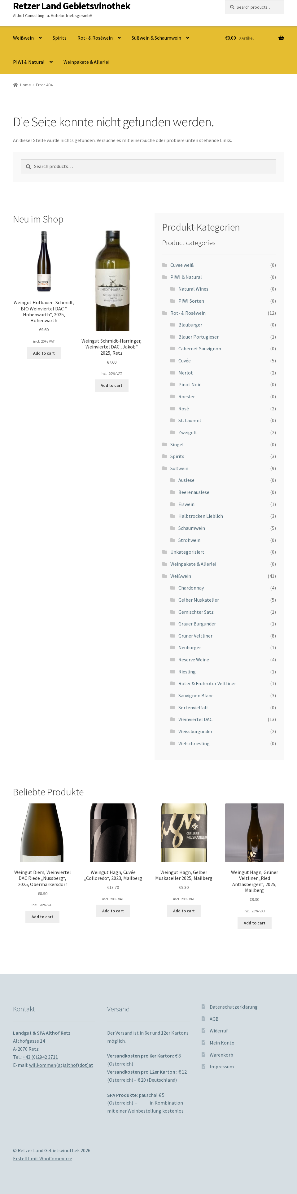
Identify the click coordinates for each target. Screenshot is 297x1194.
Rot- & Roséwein (95, 38)
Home (25, 85)
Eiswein (186, 504)
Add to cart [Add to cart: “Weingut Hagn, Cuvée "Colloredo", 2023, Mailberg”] (113, 911)
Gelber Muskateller (198, 600)
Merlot (185, 373)
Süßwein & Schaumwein (156, 38)
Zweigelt (187, 432)
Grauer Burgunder (197, 624)
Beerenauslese (193, 492)
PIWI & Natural (29, 62)
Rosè (183, 408)
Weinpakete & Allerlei (86, 62)
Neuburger (189, 647)
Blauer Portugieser (198, 337)
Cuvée (184, 360)
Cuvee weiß (182, 265)
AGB (214, 1019)
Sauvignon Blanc (195, 695)
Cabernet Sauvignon (199, 348)
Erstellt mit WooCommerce (42, 1158)
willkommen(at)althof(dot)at (61, 1065)
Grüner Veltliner (195, 636)
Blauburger (190, 325)
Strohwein (189, 540)
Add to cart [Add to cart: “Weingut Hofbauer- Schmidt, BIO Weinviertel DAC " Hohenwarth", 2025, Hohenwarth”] (44, 353)
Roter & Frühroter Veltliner (207, 683)
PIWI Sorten (191, 301)
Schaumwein (191, 528)
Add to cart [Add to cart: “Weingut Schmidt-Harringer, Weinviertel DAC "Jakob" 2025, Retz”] (111, 385)
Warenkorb (221, 1055)
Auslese (186, 480)
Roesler (186, 396)
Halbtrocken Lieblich (200, 516)
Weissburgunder (195, 731)
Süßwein (179, 468)
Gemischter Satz (196, 612)
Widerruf (219, 1030)
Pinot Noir (189, 384)
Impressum (222, 1066)
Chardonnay (191, 588)
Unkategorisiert (187, 552)
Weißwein (23, 38)
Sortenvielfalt (193, 707)
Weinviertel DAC (195, 719)
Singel (177, 444)
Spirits (60, 38)
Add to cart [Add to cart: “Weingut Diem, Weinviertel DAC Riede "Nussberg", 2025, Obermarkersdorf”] (42, 916)
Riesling (187, 671)
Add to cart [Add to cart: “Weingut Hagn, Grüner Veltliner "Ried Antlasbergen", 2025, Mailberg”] (254, 923)
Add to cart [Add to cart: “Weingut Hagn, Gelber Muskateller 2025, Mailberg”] (184, 911)
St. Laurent (190, 420)
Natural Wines (193, 289)
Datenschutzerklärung (234, 1007)
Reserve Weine (193, 659)
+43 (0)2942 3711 (40, 1057)
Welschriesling (194, 743)
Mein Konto (222, 1043)
